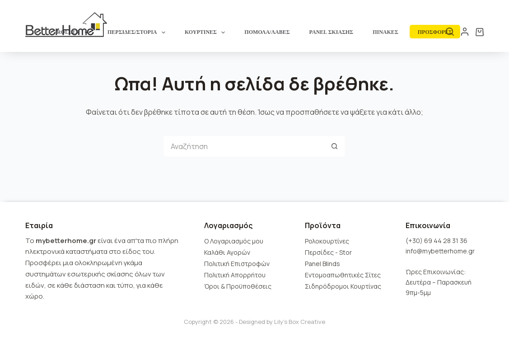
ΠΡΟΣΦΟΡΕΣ (435, 32)
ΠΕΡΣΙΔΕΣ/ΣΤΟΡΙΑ (138, 32)
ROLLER (74, 32)
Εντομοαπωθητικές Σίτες (343, 275)
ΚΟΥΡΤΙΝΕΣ (207, 32)
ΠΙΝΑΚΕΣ (385, 32)
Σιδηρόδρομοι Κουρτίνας (343, 286)
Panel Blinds (322, 263)
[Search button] (334, 146)
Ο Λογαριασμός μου (233, 241)
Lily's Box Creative (299, 322)
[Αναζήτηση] (450, 32)
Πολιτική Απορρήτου (235, 275)
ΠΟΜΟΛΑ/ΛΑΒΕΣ (267, 32)
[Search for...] (244, 146)
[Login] (465, 32)
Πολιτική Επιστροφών (237, 263)
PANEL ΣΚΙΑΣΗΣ (331, 32)
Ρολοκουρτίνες (327, 241)
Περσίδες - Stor (328, 252)
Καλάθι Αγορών (227, 252)
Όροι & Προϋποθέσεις (237, 286)
